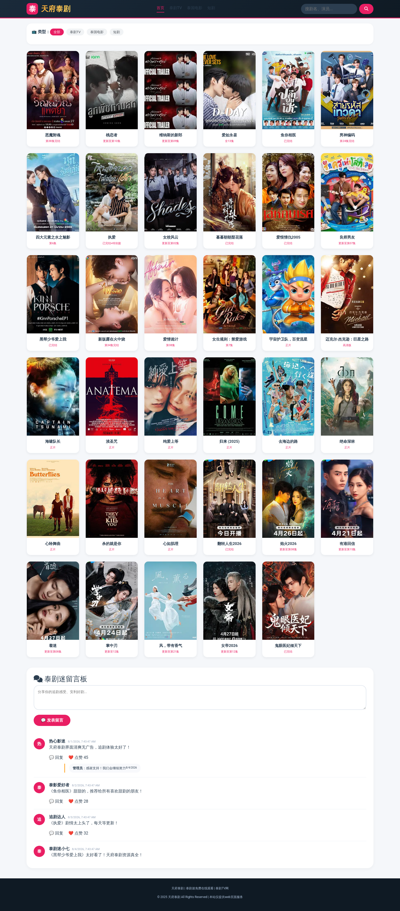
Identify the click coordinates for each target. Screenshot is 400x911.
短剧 (211, 8)
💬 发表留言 (52, 720)
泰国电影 (194, 8)
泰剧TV (175, 8)
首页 (160, 8)
